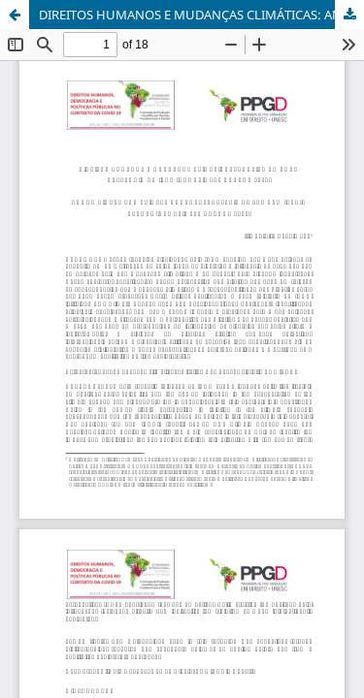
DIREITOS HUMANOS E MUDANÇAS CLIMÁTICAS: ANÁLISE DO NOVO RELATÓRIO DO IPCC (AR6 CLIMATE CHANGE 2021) (201, 14)
